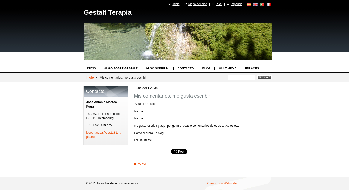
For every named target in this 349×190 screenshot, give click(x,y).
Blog (206, 68)
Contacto (186, 68)
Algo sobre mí (157, 68)
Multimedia (228, 68)
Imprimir (236, 4)
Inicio (91, 68)
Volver (142, 163)
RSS (219, 4)
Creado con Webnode (222, 183)
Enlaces (252, 68)
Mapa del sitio (197, 4)
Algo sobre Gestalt (120, 68)
